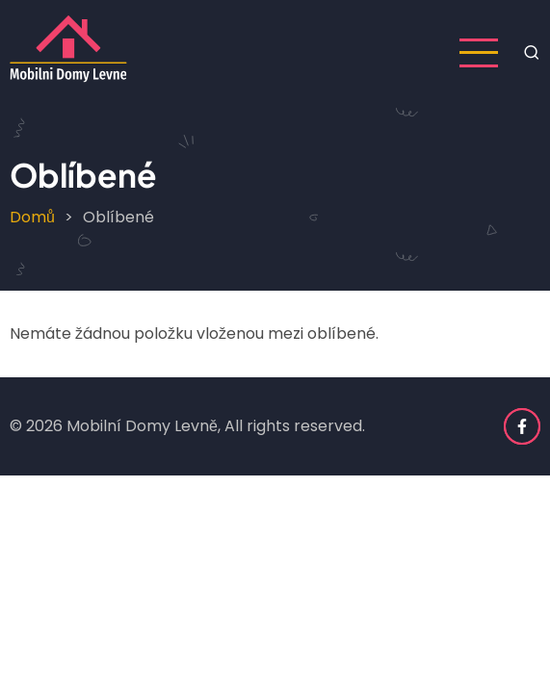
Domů (32, 217)
